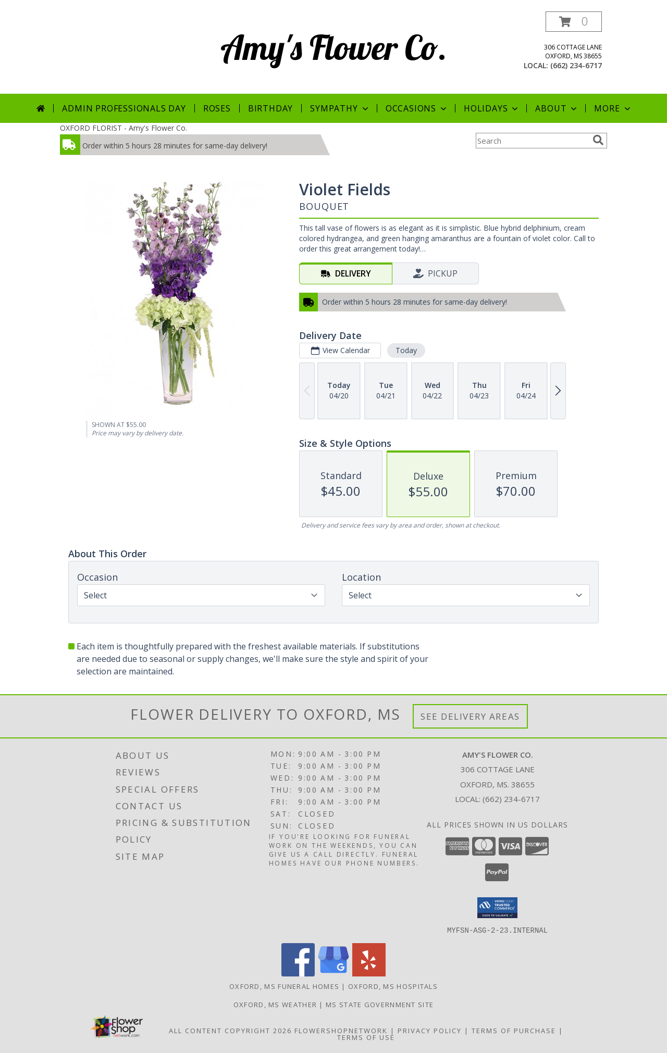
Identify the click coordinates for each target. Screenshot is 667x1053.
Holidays (492, 108)
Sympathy (340, 108)
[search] (598, 140)
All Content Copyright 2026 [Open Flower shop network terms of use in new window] (230, 1030)
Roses (217, 108)
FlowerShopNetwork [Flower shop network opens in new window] (341, 1030)
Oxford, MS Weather (275, 1004)
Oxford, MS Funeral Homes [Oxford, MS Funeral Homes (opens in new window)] (284, 986)
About (557, 108)
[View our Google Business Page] (333, 973)
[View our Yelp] (369, 973)
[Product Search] (532, 140)
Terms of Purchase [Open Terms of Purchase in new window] (514, 1030)
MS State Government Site (380, 1004)
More (613, 108)
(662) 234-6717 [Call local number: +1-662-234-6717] (576, 65)
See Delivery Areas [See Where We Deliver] (470, 716)
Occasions (417, 108)
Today (406, 350)
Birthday (270, 108)
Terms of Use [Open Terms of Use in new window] (366, 1037)
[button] (574, 21)
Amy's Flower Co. (333, 47)
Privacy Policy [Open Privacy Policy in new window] (430, 1030)
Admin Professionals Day (124, 108)
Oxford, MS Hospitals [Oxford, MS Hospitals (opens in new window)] (393, 986)
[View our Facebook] (298, 973)
